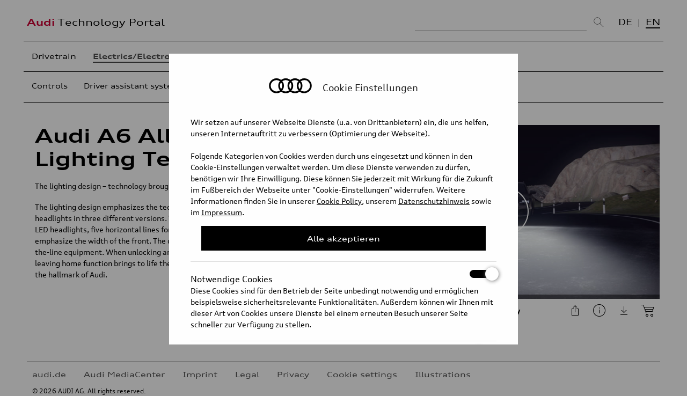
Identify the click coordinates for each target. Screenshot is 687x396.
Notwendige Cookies (343, 274)
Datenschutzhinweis (434, 201)
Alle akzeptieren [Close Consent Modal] (343, 238)
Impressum (221, 212)
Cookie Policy (339, 201)
